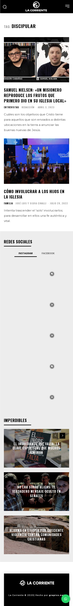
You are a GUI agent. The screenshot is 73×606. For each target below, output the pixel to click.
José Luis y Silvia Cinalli (31, 203)
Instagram (25, 253)
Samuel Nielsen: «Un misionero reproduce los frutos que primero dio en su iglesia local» (35, 95)
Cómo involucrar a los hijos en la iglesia (34, 194)
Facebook (48, 253)
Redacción (28, 107)
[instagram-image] (21, 274)
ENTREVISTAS (11, 107)
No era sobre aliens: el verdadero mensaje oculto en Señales (36, 491)
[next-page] (62, 436)
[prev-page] (55, 436)
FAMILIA (8, 203)
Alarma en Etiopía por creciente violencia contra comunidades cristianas (37, 534)
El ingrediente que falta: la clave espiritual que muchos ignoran (36, 448)
